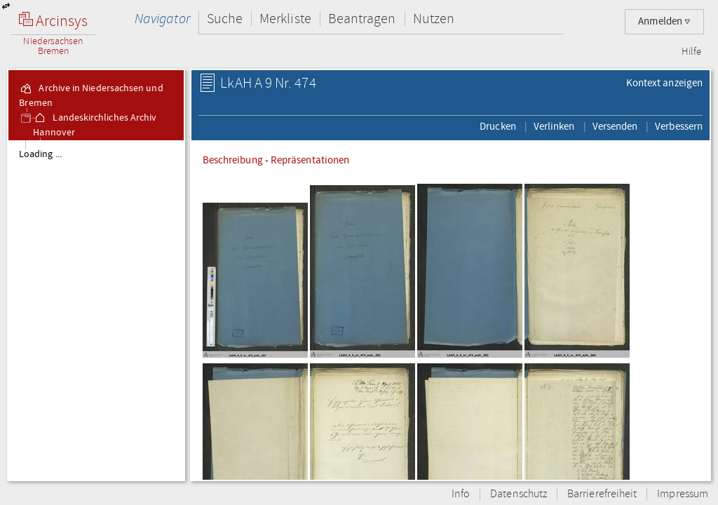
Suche (225, 18)
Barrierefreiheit (602, 494)
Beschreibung (233, 160)
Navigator (162, 18)
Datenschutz (518, 494)
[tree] (96, 310)
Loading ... (40, 154)
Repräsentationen (310, 160)
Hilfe (691, 52)
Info (461, 494)
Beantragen (362, 18)
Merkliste (285, 18)
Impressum (682, 494)
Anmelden (664, 21)
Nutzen (433, 18)
